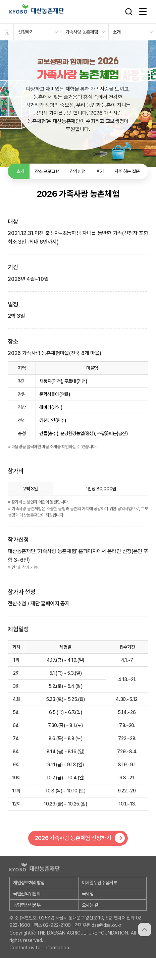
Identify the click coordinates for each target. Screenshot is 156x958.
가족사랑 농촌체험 (81, 32)
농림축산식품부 (27, 905)
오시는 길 (90, 905)
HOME (6, 32)
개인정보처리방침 (28, 882)
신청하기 (26, 32)
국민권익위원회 (27, 893)
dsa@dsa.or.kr (106, 925)
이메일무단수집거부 (99, 882)
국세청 (88, 893)
